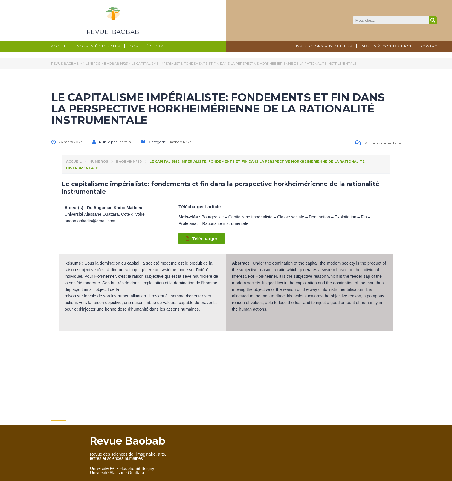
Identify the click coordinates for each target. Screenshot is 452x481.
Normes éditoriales (98, 46)
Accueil (59, 46)
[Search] (433, 20)
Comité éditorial (147, 46)
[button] (201, 238)
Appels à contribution (386, 46)
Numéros (98, 161)
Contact (430, 46)
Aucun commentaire (378, 143)
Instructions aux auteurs (324, 46)
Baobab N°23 (129, 161)
